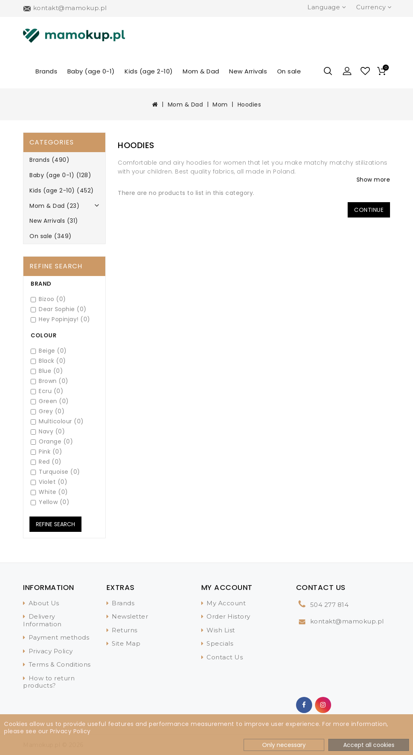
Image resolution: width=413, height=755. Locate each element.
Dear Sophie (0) (59, 309)
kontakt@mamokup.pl (347, 621)
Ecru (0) (47, 391)
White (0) (49, 492)
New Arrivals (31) (53, 221)
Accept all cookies (368, 745)
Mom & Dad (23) (54, 206)
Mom (220, 104)
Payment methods (59, 637)
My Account (226, 603)
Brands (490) (49, 160)
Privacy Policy (51, 651)
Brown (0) (50, 381)
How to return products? (49, 682)
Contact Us (224, 657)
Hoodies (249, 104)
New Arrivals (248, 71)
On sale (289, 71)
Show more (373, 180)
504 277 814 (329, 605)
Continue (369, 210)
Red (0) (46, 462)
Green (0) (50, 401)
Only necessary (284, 745)
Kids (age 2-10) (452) (61, 190)
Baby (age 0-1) (91, 71)
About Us (44, 603)
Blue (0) (47, 371)
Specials (219, 643)
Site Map (126, 643)
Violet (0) (49, 482)
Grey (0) (48, 411)
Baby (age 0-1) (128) (60, 175)
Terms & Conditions (60, 664)
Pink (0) (46, 452)
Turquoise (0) (55, 472)
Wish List (220, 630)
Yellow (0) (50, 502)
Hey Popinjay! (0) (60, 319)
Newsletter (130, 616)
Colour (43, 335)
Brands (46, 71)
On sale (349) (50, 236)
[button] (347, 71)
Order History (228, 616)
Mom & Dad (201, 71)
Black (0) (48, 361)
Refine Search (55, 524)
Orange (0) (52, 441)
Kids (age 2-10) (149, 71)
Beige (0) (49, 351)
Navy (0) (48, 431)
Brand (41, 284)
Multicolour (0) (57, 421)
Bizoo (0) (48, 299)
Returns (125, 630)
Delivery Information (42, 620)
